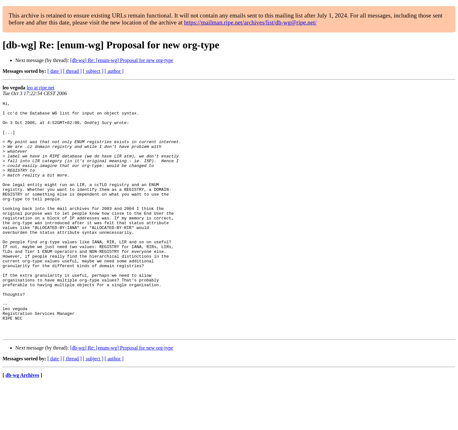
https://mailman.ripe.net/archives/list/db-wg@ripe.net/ (250, 22)
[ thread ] (72, 71)
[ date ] (54, 71)
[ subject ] (93, 71)
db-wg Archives (22, 422)
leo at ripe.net (41, 87)
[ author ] (114, 71)
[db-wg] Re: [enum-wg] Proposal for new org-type (121, 60)
